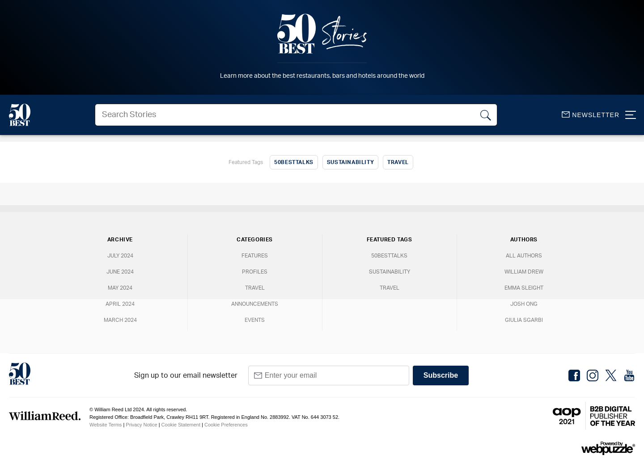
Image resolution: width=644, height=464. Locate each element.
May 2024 (120, 288)
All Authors (524, 255)
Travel (398, 162)
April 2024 (120, 304)
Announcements (254, 304)
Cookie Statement (180, 424)
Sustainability (350, 162)
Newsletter (590, 114)
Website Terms (105, 424)
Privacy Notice (141, 424)
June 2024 (120, 271)
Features (255, 255)
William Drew (523, 271)
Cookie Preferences (226, 424)
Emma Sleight (523, 288)
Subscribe (441, 375)
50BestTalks (294, 162)
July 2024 (120, 255)
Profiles (254, 271)
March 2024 (120, 320)
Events (255, 320)
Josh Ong (524, 304)
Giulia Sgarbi (524, 320)
